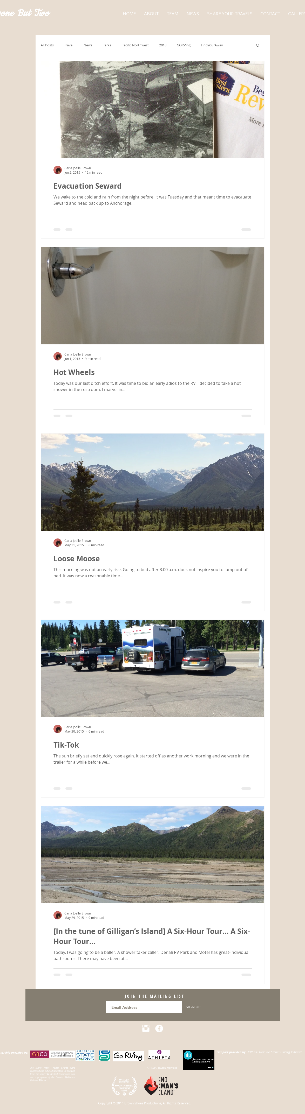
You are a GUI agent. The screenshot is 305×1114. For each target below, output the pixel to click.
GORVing (184, 45)
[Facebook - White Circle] (159, 1028)
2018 (162, 45)
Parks (107, 45)
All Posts (47, 45)
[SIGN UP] (193, 1007)
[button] (257, 45)
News (88, 45)
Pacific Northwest (135, 45)
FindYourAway (212, 45)
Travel (68, 45)
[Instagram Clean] (146, 1028)
